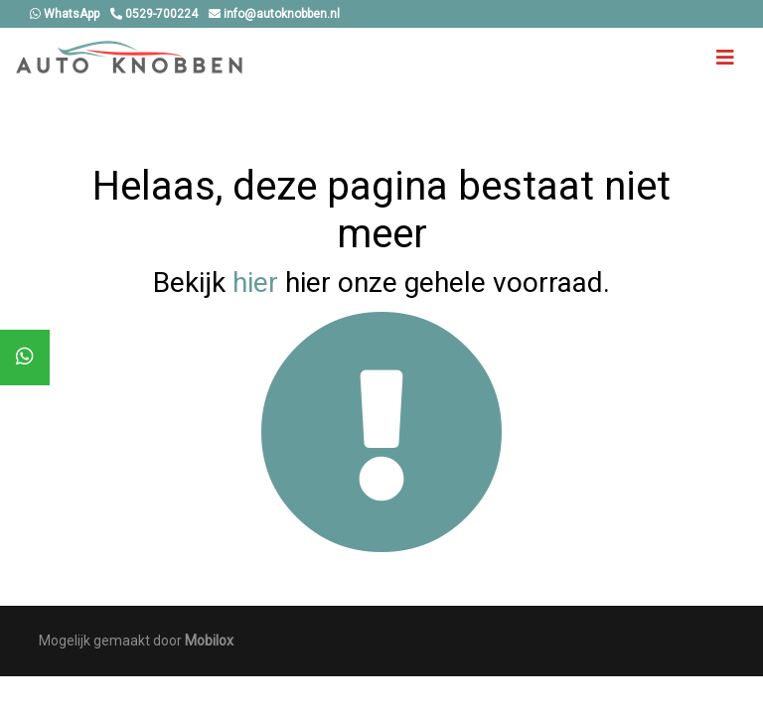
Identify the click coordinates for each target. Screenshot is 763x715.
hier (255, 282)
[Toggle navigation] (725, 57)
